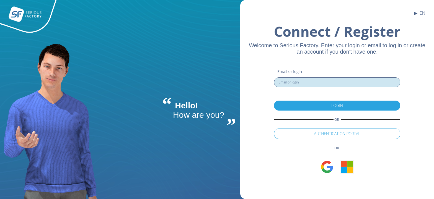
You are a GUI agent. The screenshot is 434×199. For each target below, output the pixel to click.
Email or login (289, 71)
